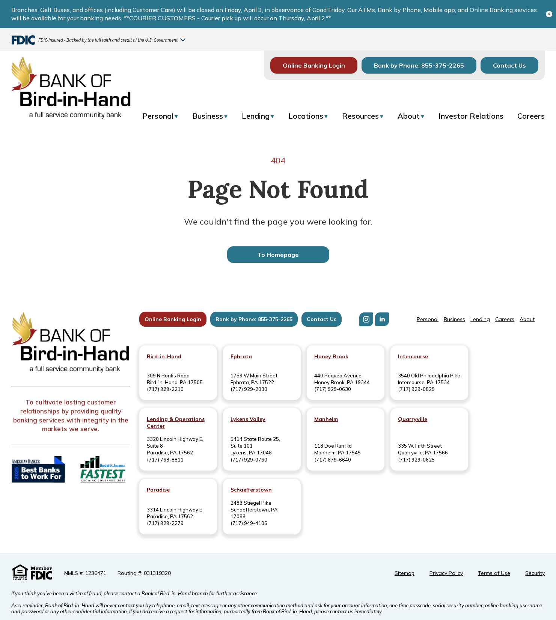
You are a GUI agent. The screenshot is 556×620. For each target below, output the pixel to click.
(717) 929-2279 (165, 523)
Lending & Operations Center (176, 422)
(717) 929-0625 (416, 460)
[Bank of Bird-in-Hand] (70, 343)
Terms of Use (494, 573)
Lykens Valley (248, 419)
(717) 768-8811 (165, 460)
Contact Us (509, 65)
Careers (531, 116)
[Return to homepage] (71, 86)
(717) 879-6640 (332, 460)
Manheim (326, 419)
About (409, 116)
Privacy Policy (446, 573)
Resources (360, 116)
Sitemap (404, 573)
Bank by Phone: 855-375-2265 (419, 65)
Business (207, 116)
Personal (157, 116)
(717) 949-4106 (249, 523)
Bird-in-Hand (164, 356)
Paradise (158, 489)
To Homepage (278, 254)
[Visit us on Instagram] (366, 319)
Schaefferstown (251, 489)
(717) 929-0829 (416, 389)
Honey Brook (331, 356)
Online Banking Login (314, 65)
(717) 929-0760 (249, 460)
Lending (256, 116)
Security (535, 573)
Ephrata (241, 356)
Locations (305, 116)
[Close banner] (549, 14)
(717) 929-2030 (249, 389)
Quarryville (412, 419)
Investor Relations (470, 116)
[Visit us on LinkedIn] (382, 319)
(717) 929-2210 (165, 389)
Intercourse (413, 356)
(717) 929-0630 (332, 389)
